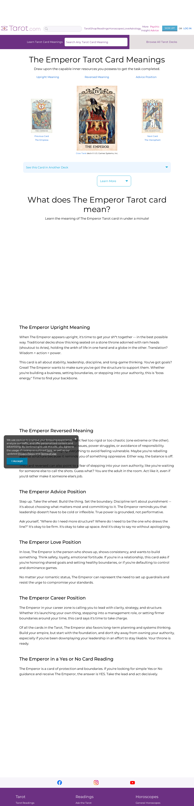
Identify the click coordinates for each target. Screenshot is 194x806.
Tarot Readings (25, 802)
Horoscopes (116, 28)
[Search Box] (62, 29)
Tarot (87, 28)
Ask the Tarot (84, 802)
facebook (59, 782)
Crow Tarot (81, 153)
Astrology (135, 28)
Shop (93, 28)
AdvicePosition (146, 77)
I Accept (17, 461)
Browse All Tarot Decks (161, 42)
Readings (103, 28)
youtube (132, 782)
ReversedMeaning (97, 77)
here (49, 450)
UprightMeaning (47, 77)
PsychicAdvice (154, 28)
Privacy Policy (26, 453)
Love (126, 28)
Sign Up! (170, 28)
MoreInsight (145, 28)
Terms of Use (48, 453)
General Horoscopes (148, 802)
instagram (96, 782)
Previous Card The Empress (41, 136)
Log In (187, 28)
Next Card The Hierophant (152, 136)
